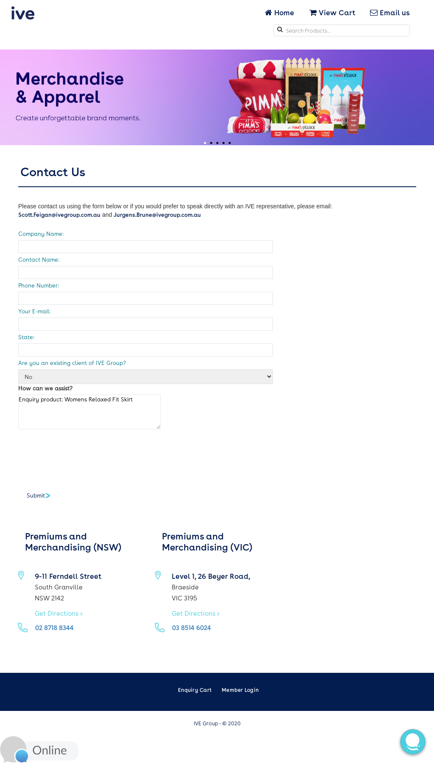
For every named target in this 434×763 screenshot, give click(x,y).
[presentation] (82, 456)
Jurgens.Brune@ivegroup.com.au (157, 214)
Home (280, 12)
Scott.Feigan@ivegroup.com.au (59, 214)
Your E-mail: (34, 311)
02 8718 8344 (54, 627)
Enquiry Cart (194, 689)
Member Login (240, 689)
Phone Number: (38, 285)
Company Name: (41, 233)
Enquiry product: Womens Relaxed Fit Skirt (89, 412)
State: (26, 336)
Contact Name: (38, 259)
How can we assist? (45, 388)
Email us (390, 12)
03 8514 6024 (191, 627)
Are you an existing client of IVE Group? (72, 362)
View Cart (332, 12)
